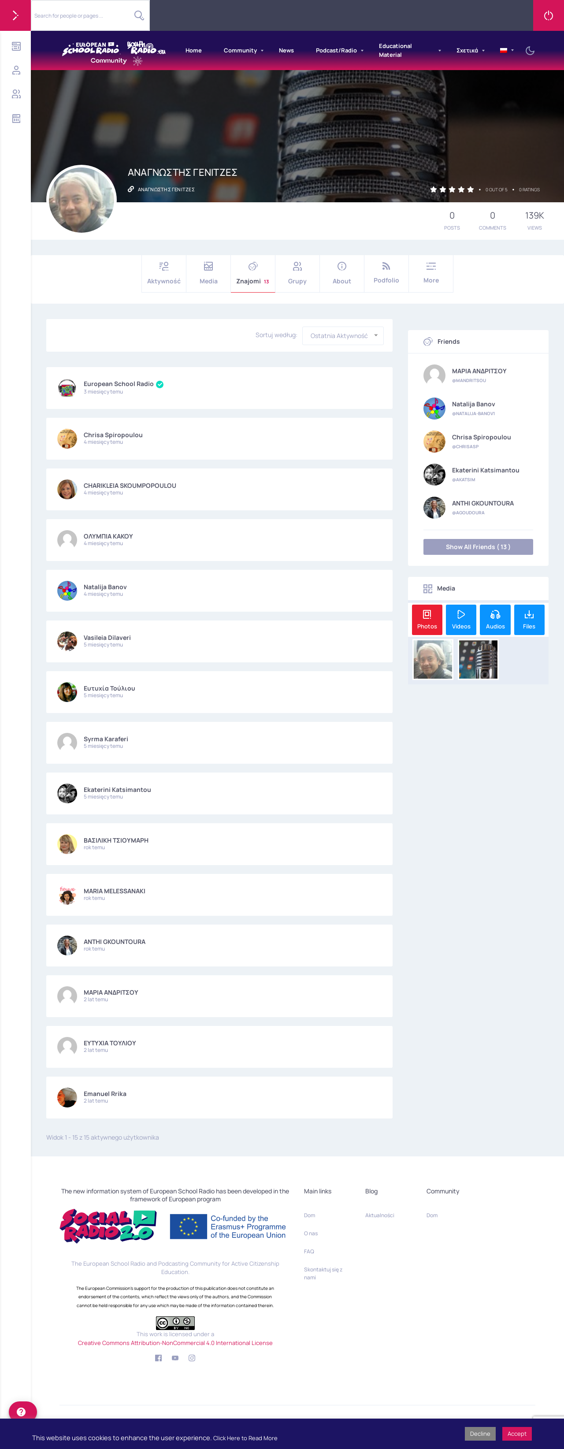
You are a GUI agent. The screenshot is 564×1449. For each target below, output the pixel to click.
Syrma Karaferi (106, 739)
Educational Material (395, 50)
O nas (311, 1233)
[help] (23, 1412)
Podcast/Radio (336, 50)
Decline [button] (480, 1434)
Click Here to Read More (245, 1438)
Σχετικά (467, 50)
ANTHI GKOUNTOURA (114, 941)
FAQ (309, 1251)
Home (194, 50)
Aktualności (379, 1215)
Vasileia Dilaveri (107, 637)
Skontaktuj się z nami (323, 1273)
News (286, 50)
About (342, 273)
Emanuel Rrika (105, 1093)
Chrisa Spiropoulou (113, 435)
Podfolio (386, 273)
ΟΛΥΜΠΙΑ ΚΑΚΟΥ (108, 536)
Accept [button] (517, 1434)
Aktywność (164, 273)
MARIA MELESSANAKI (114, 891)
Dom (309, 1215)
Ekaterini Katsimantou (117, 789)
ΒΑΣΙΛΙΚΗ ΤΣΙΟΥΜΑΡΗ (116, 840)
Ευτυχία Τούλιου (109, 688)
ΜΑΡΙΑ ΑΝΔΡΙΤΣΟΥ (111, 992)
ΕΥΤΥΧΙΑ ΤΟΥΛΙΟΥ (110, 1043)
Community (240, 50)
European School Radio (123, 383)
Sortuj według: (276, 334)
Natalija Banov (105, 587)
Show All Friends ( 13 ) (478, 546)
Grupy (297, 273)
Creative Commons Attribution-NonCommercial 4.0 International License (175, 1343)
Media (208, 273)
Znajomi (253, 273)
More (431, 273)
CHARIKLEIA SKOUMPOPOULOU (130, 485)
